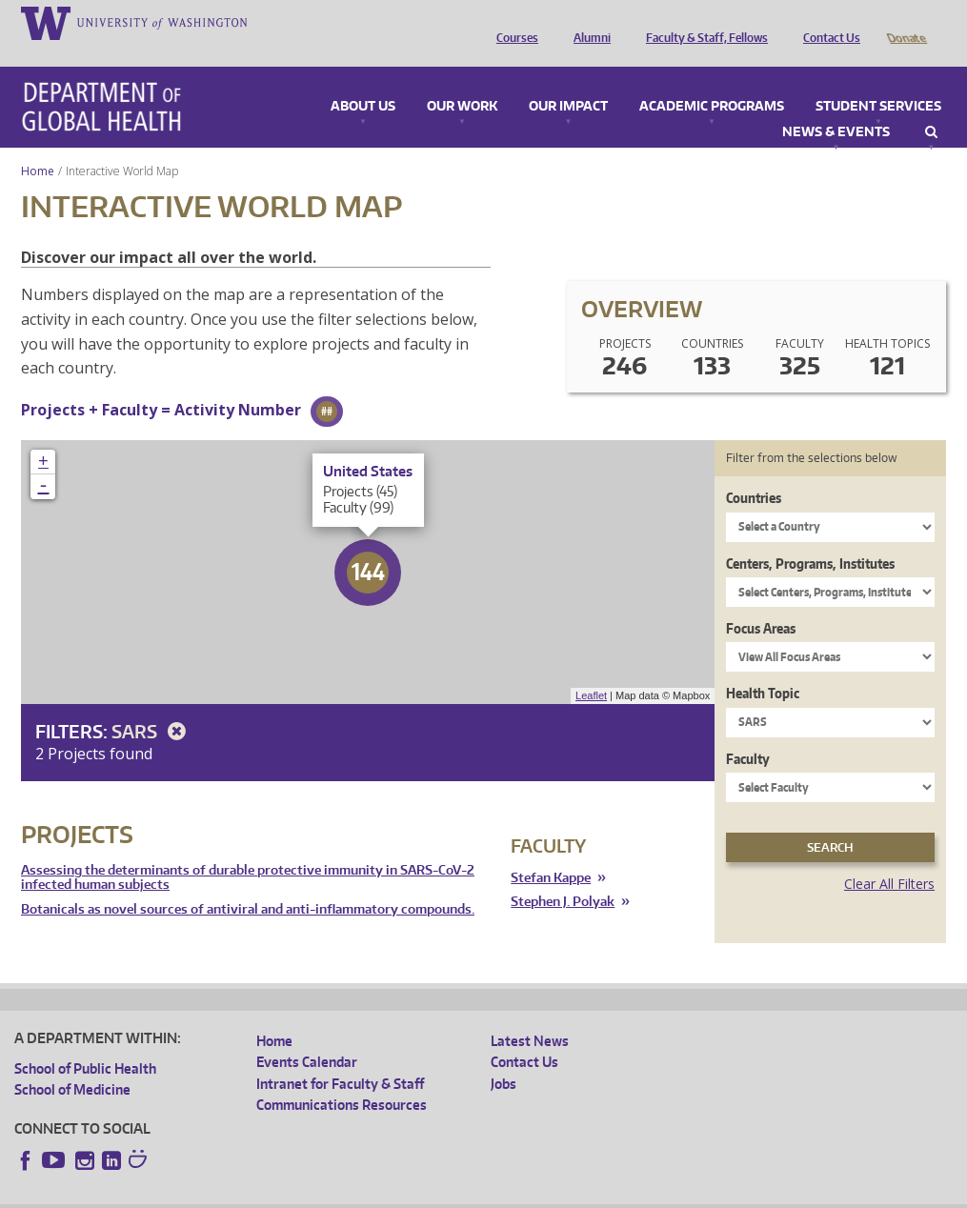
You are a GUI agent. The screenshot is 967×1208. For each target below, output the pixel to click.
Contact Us (827, 22)
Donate (905, 22)
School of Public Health (85, 1042)
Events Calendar (306, 1035)
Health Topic (762, 666)
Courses (513, 22)
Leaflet (591, 668)
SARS (151, 704)
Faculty (748, 732)
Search (931, 105)
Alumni (587, 22)
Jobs (503, 1057)
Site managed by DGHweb (457, 1193)
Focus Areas (761, 602)
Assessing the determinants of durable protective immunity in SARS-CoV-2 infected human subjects (247, 851)
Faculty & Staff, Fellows (702, 22)
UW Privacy (266, 1193)
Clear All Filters (889, 857)
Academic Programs (711, 80)
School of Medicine (72, 1063)
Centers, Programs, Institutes (810, 537)
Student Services (878, 80)
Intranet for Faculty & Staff (340, 1057)
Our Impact (568, 80)
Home (37, 144)
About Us (363, 80)
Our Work (462, 80)
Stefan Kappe (551, 851)
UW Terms (344, 1193)
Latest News (530, 1014)
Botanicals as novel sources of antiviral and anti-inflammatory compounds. (247, 883)
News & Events (836, 105)
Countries (753, 471)
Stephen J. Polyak (562, 875)
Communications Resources (341, 1078)
